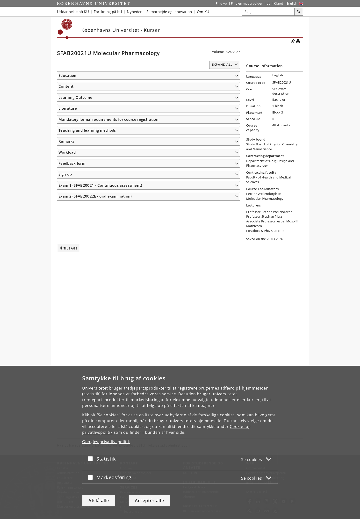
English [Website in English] (292, 3)
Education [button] (67, 75)
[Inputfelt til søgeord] (268, 12)
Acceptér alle (149, 500)
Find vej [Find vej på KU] (221, 3)
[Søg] (298, 12)
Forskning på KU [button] (108, 11)
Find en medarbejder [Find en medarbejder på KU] (246, 3)
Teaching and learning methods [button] (87, 342)
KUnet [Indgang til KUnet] (278, 3)
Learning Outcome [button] (75, 144)
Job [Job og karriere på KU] (268, 3)
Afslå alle (98, 500)
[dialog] (180, 442)
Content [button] (65, 98)
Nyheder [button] (134, 11)
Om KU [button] (203, 11)
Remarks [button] (66, 353)
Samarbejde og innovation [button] (169, 11)
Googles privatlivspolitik (106, 441)
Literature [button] (67, 299)
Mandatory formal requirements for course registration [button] (108, 331)
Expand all (222, 64)
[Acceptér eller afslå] (91, 458)
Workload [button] (67, 364)
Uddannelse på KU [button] (73, 11)
